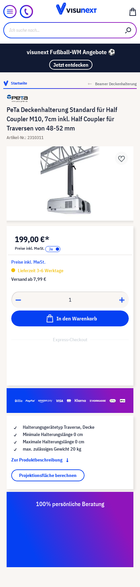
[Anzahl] (70, 299)
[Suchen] (128, 30)
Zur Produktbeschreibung (41, 460)
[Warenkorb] (133, 11)
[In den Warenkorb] (70, 318)
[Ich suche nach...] (62, 30)
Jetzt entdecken (70, 64)
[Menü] (10, 11)
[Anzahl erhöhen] (122, 299)
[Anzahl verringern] (18, 299)
